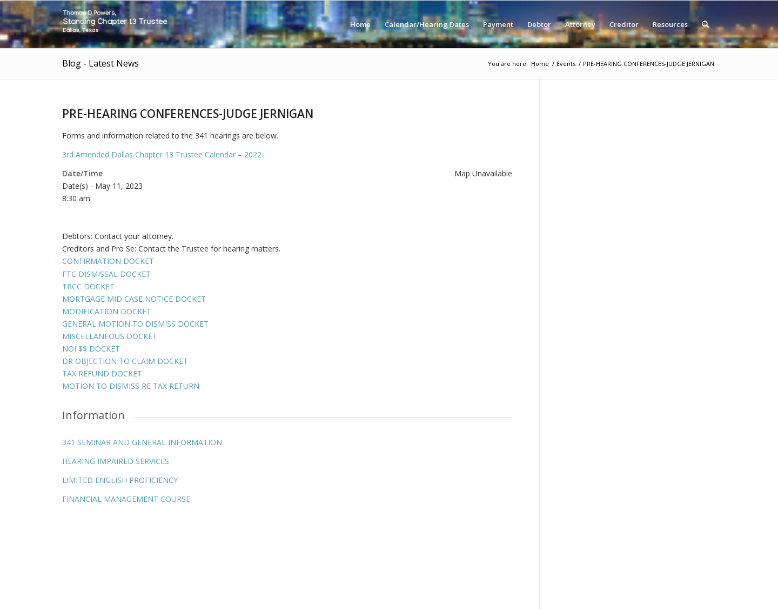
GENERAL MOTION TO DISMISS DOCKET (135, 324)
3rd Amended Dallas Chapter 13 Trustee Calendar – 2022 (161, 154)
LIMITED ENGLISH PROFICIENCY (120, 480)
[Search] (705, 24)
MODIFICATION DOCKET (106, 311)
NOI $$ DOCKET (91, 348)
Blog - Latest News (100, 63)
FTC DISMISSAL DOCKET (106, 274)
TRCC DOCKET (88, 286)
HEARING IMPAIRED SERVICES (115, 461)
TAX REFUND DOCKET (102, 373)
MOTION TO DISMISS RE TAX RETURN (130, 386)
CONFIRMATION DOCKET (108, 261)
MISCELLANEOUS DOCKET (109, 336)
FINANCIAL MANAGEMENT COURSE (126, 499)
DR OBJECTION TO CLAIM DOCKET (125, 361)
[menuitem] (360, 24)
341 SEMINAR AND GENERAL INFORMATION (142, 442)
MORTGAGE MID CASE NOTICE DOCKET (134, 299)
